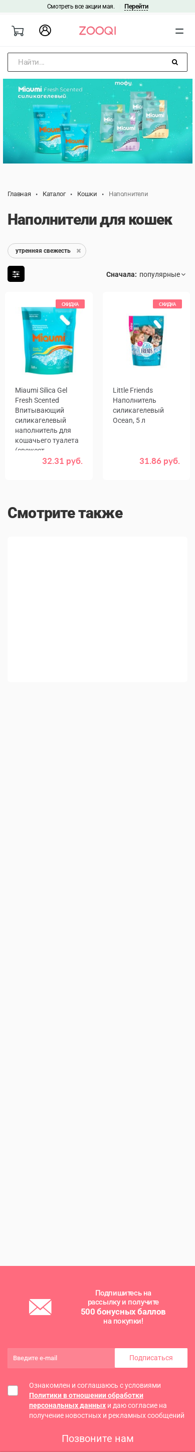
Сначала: (121, 274)
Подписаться (151, 1358)
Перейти (136, 6)
